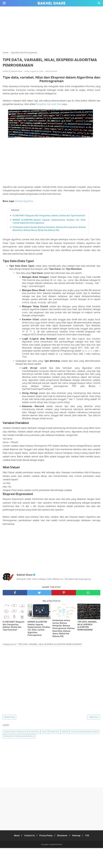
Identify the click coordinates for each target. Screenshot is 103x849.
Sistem (65, 733)
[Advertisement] (51, 28)
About (14, 836)
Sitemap (78, 836)
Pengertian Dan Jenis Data (48, 105)
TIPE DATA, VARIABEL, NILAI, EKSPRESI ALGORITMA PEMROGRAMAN (87, 627)
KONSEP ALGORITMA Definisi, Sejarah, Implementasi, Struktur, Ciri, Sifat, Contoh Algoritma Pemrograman (49, 222)
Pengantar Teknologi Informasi (19, 737)
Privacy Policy (45, 836)
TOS (90, 836)
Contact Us (28, 836)
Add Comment (51, 72)
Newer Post (9, 718)
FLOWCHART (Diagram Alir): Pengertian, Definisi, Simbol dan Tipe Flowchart (49, 216)
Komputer (54, 733)
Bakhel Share (51, 3)
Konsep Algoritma (24, 202)
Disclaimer (63, 836)
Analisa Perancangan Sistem (84, 733)
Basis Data (34, 733)
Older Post (93, 718)
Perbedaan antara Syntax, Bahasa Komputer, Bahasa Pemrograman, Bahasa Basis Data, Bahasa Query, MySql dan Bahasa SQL (49, 229)
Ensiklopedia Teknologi (15, 733)
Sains (44, 733)
